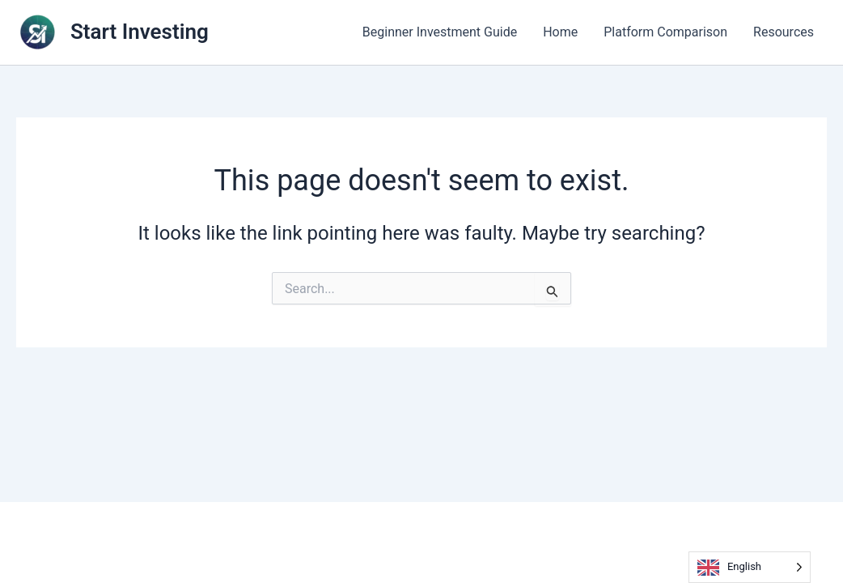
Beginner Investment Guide (439, 32)
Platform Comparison (665, 32)
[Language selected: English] (749, 567)
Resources (783, 32)
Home (560, 32)
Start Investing (139, 31)
